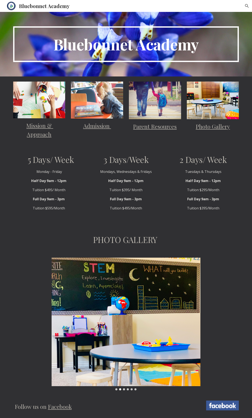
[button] (247, 6)
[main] (126, 44)
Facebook (60, 406)
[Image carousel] (126, 324)
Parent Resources (155, 126)
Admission (97, 126)
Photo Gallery (213, 126)
